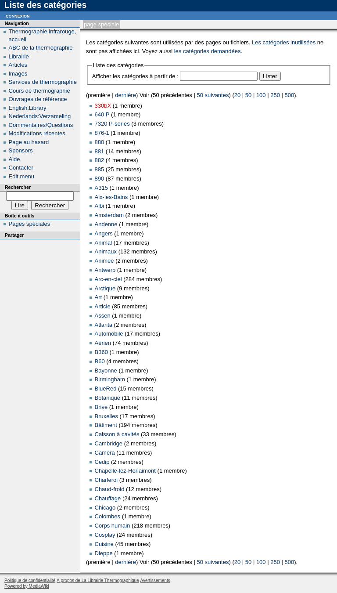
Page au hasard (29, 142)
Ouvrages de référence (38, 99)
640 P (102, 114)
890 (99, 178)
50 (248, 95)
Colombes (108, 516)
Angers (104, 233)
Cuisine (104, 544)
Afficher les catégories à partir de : (135, 76)
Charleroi (106, 480)
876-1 (102, 133)
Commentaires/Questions (41, 125)
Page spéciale (101, 24)
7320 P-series (112, 123)
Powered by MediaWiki (26, 586)
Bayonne (106, 370)
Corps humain (112, 525)
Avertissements (155, 580)
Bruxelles (106, 416)
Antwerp (105, 270)
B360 (101, 352)
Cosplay (105, 535)
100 (261, 95)
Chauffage (108, 498)
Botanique (108, 397)
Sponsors (21, 150)
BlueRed (106, 388)
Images (18, 73)
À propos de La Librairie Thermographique (98, 580)
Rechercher (18, 187)
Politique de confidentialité (29, 580)
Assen (103, 315)
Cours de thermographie (39, 90)
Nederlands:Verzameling (40, 116)
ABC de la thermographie (41, 47)
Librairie (19, 56)
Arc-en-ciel (108, 279)
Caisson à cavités (117, 434)
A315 (101, 187)
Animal (103, 242)
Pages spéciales (29, 224)
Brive (101, 407)
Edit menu (22, 176)
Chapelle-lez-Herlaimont (125, 470)
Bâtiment (106, 425)
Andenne (106, 224)
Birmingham (110, 379)
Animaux (106, 251)
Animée (104, 260)
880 (99, 142)
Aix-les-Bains (111, 197)
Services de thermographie (43, 82)
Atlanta (103, 325)
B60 (100, 361)
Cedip (102, 462)
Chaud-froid (110, 489)
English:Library (28, 108)
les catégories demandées (207, 51)
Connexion (18, 15)
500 (289, 95)
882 (99, 160)
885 (99, 169)
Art (98, 297)
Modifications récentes (37, 133)
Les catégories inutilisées (283, 42)
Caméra (105, 452)
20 (237, 95)
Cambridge (109, 443)
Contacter (21, 167)
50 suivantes (213, 95)
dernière (125, 95)
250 (275, 95)
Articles (18, 64)
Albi (99, 205)
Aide (14, 159)
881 (99, 151)
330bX (103, 105)
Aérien (103, 343)
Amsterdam (109, 215)
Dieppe (104, 553)
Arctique (105, 288)
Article (103, 306)
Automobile (109, 333)
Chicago (105, 507)
